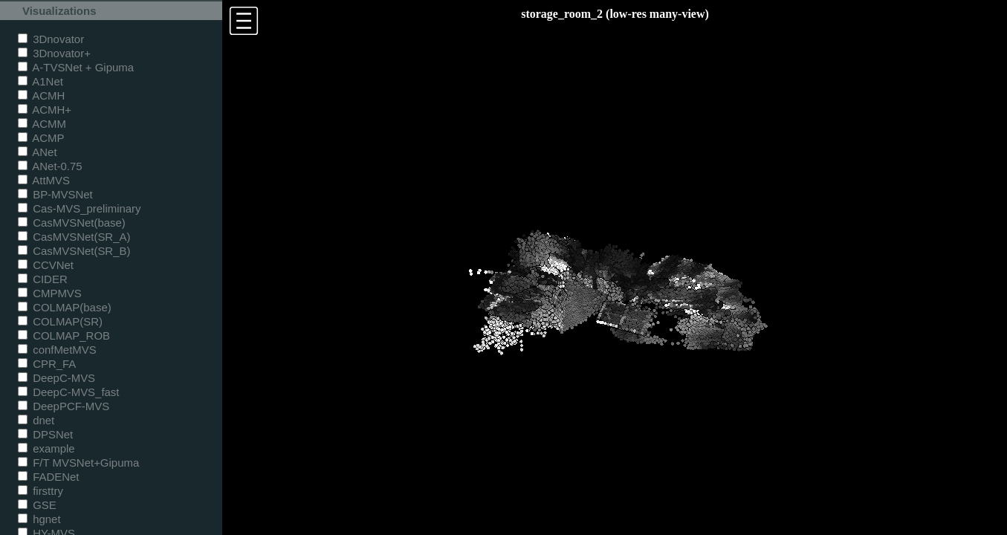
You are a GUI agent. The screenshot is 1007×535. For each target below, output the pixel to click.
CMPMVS (50, 293)
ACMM (42, 123)
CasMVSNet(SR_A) (74, 236)
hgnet (39, 519)
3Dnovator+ (54, 53)
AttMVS (44, 180)
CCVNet (46, 265)
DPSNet (45, 434)
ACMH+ (44, 109)
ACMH (41, 95)
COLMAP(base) (64, 307)
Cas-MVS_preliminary (79, 208)
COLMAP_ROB (64, 335)
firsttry (40, 490)
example (46, 448)
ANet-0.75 (50, 166)
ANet (37, 152)
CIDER (43, 279)
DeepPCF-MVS (63, 406)
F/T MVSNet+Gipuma (78, 462)
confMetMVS (57, 349)
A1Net (40, 81)
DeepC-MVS (56, 378)
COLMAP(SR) (60, 321)
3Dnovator (51, 39)
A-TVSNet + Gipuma (76, 67)
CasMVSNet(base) (72, 222)
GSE (37, 505)
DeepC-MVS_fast (69, 392)
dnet (36, 420)
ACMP (41, 138)
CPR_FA (47, 363)
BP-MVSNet (55, 194)
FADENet (48, 476)
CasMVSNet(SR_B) (74, 250)
